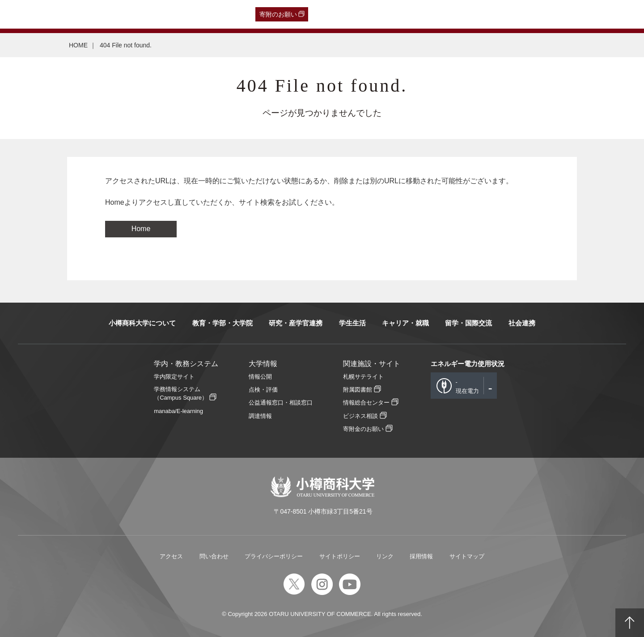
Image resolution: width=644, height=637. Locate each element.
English (205, 14)
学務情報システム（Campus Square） (181, 393)
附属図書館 (357, 389)
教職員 (177, 14)
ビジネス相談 (360, 416)
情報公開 (260, 376)
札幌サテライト (363, 376)
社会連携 (521, 323)
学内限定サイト (174, 376)
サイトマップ (466, 556)
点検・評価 (263, 389)
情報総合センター (366, 402)
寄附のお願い (278, 14)
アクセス (171, 556)
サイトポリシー (339, 556)
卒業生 (60, 14)
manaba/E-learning (178, 411)
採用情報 (421, 556)
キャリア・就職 (405, 323)
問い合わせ (214, 556)
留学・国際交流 (468, 323)
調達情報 (260, 416)
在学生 (151, 14)
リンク (385, 556)
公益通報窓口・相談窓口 (281, 402)
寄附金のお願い (363, 429)
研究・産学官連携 (295, 323)
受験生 (26, 14)
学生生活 (352, 323)
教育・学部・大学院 (222, 323)
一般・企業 (92, 14)
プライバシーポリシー (274, 556)
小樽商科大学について (142, 323)
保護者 (125, 14)
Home (141, 228)
